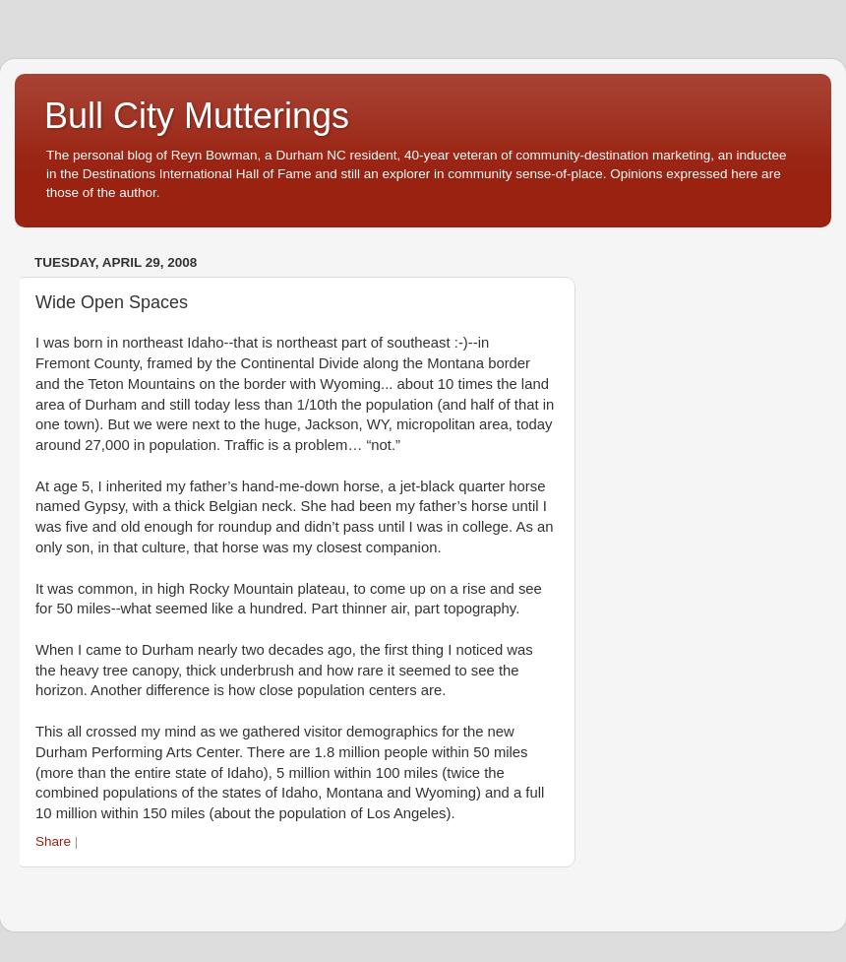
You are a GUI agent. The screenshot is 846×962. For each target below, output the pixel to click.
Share (53, 841)
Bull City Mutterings (196, 116)
